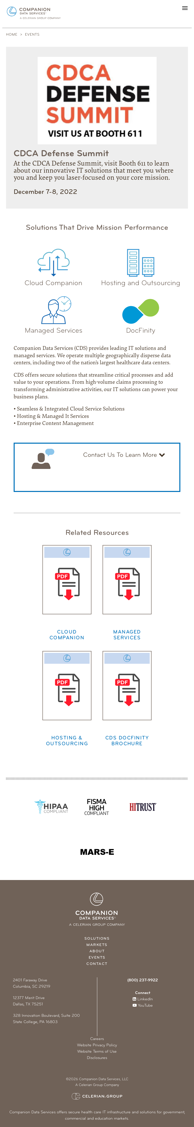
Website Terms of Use (97, 1052)
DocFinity (141, 312)
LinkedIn (143, 999)
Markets (97, 945)
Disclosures (97, 1058)
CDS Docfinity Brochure (127, 698)
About (97, 951)
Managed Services (53, 312)
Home (11, 35)
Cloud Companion (53, 264)
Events (32, 35)
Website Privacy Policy (97, 1045)
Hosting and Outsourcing (140, 264)
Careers (97, 1039)
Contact (97, 964)
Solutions (97, 939)
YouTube (143, 1006)
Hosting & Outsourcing (66, 698)
